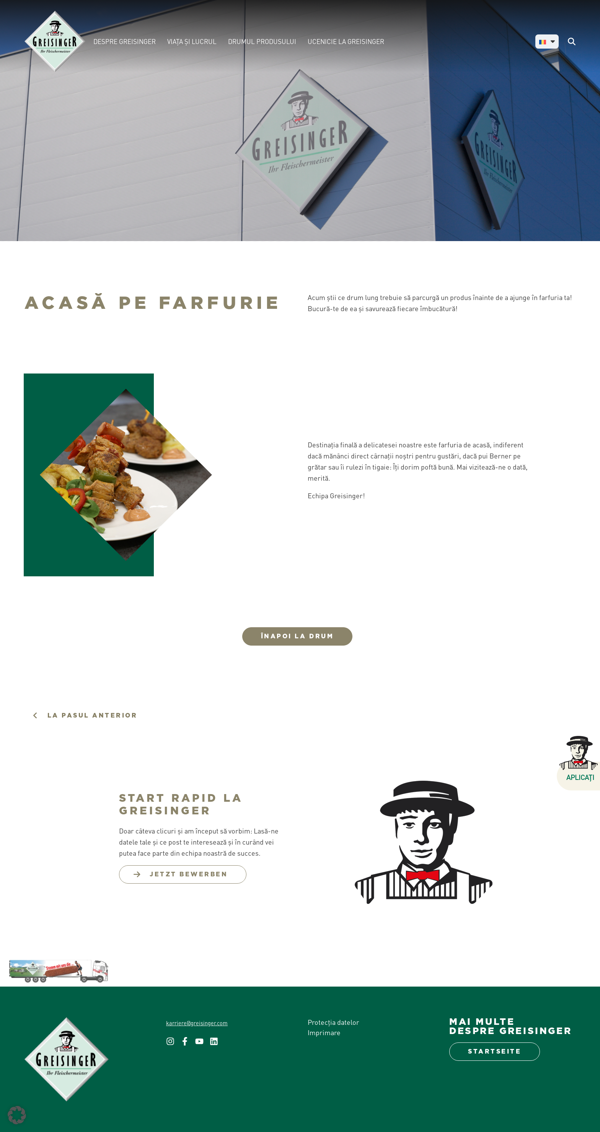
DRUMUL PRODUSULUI (262, 41)
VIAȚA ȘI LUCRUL (192, 41)
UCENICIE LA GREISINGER (346, 41)
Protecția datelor (333, 1022)
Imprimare (324, 1032)
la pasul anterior (92, 715)
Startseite (494, 1051)
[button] (17, 1115)
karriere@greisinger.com (197, 1022)
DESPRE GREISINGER (124, 41)
